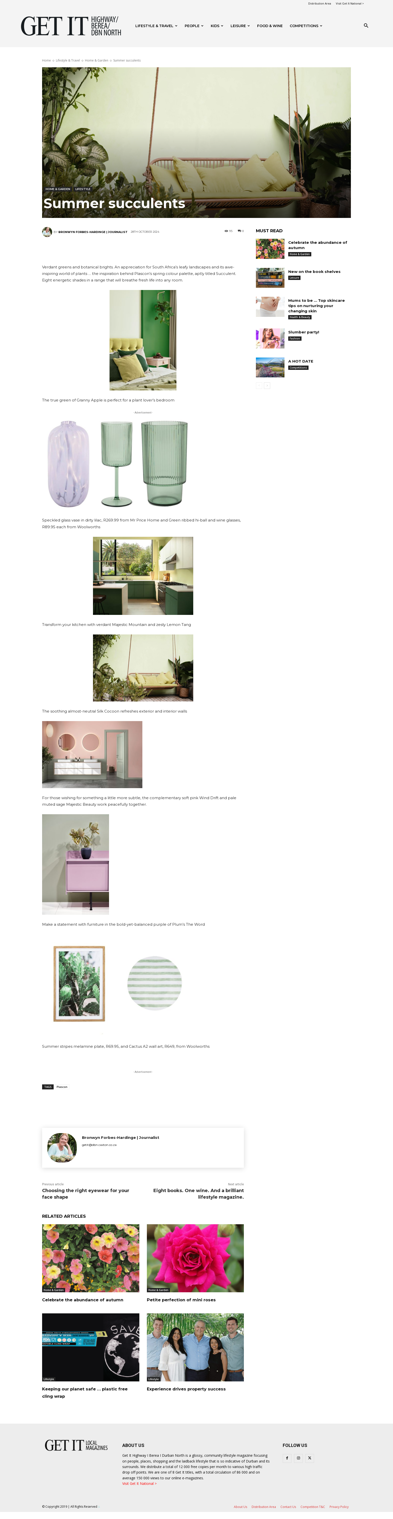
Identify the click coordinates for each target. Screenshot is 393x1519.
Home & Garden (96, 60)
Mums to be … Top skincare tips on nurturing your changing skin (317, 305)
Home (46, 60)
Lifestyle (82, 189)
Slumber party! (304, 332)
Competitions (306, 26)
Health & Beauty (300, 317)
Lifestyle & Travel (156, 26)
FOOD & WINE (270, 26)
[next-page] (267, 385)
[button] (366, 26)
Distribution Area (319, 3)
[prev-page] (259, 385)
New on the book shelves (315, 271)
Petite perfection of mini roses (192, 1299)
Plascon (62, 1087)
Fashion (295, 338)
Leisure (240, 26)
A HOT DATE (301, 361)
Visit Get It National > (350, 3)
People (194, 26)
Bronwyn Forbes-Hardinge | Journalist (93, 232)
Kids (217, 26)
